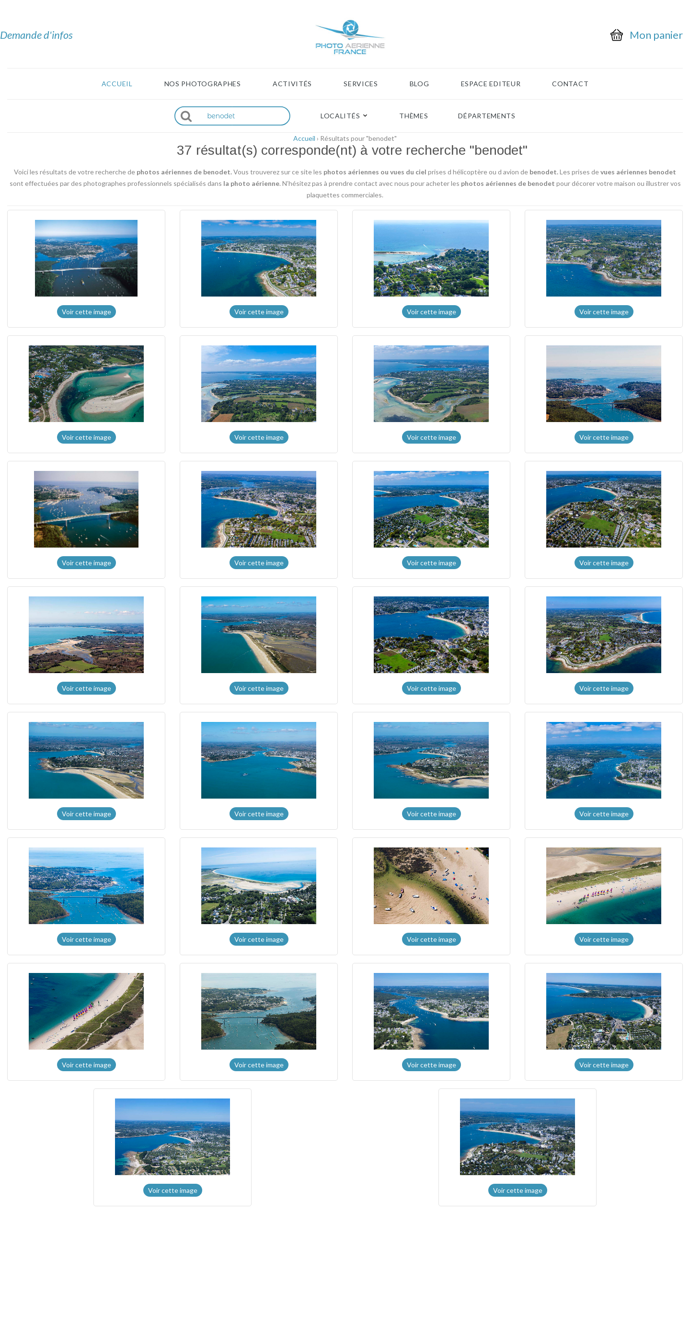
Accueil (117, 84)
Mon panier (656, 35)
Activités (292, 84)
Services (361, 84)
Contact (570, 84)
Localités (340, 116)
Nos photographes (202, 84)
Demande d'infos (36, 34)
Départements (486, 116)
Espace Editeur (491, 84)
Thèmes (413, 116)
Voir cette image (86, 312)
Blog (419, 84)
